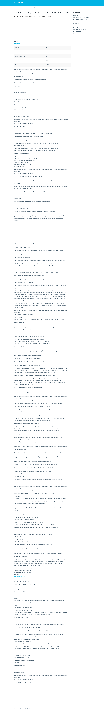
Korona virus (79, 2)
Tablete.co (18, 3)
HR (89, 2)
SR (85, 2)
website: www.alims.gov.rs (20, 576)
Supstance (69, 2)
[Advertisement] (42, 30)
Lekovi (62, 2)
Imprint (88, 708)
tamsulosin (17, 43)
